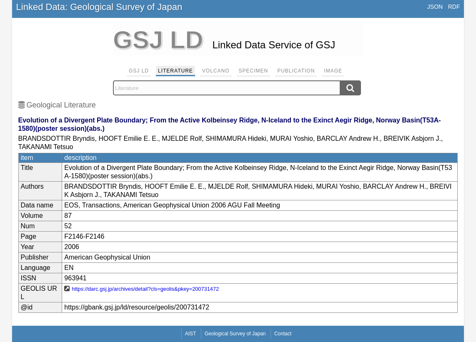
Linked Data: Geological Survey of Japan (99, 7)
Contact (282, 334)
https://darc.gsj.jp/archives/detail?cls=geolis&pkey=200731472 (145, 289)
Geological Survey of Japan (235, 334)
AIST (190, 334)
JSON (435, 6)
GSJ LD (139, 71)
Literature (175, 71)
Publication (296, 71)
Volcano (216, 71)
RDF (454, 6)
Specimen (253, 71)
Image (333, 71)
